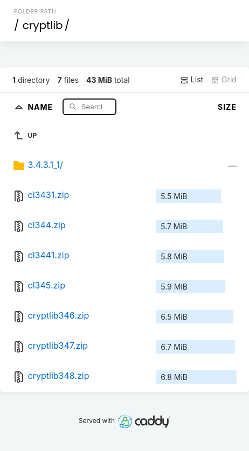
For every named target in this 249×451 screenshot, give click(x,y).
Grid (224, 79)
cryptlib (43, 25)
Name (41, 106)
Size (227, 106)
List (191, 79)
